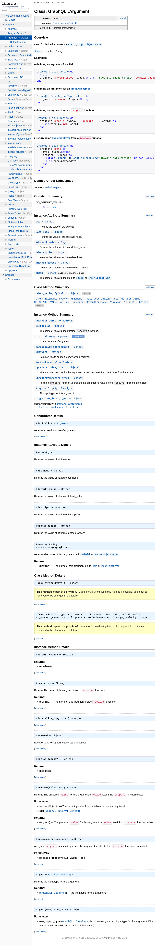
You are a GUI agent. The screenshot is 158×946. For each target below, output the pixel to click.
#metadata (57, 409)
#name (39, 51)
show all (122, 18)
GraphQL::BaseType (61, 881)
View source (40, 439)
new (95, 157)
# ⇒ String (47, 273)
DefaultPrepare (53, 186)
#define (43, 409)
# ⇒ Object (45, 221)
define (64, 71)
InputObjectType (89, 44)
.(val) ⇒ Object (58, 294)
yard (106, 944)
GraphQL (49, 2)
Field (71, 44)
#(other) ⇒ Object (60, 348)
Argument (63, 426)
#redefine (72, 409)
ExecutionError (61, 137)
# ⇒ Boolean (55, 321)
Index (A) (38, 2)
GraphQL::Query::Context (62, 817)
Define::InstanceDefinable (65, 23)
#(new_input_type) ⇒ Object (59, 401)
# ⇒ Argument (53, 338)
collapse (150, 195)
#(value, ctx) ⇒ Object (57, 369)
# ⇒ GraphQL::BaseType (55, 390)
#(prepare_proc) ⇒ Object (60, 380)
